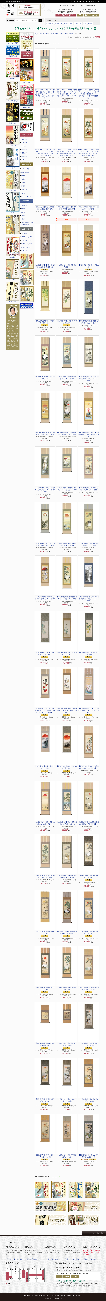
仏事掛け (24, 139)
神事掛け (24, 142)
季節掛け (24, 149)
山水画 (23, 176)
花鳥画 (23, 182)
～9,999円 (24, 233)
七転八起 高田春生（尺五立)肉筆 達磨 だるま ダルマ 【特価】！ (46, 710)
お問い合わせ (95, 1)
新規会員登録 (90, 5)
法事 (84, 23)
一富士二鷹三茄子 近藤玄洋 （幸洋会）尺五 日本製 (89, 379)
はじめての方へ (73, 1)
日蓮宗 (23, 215)
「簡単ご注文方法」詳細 (14, 1259)
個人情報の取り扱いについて (41, 1295)
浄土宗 (23, 208)
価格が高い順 (89, 37)
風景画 (23, 179)
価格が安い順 (79, 37)
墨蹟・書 (24, 189)
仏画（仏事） (25, 169)
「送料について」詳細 (71, 1259)
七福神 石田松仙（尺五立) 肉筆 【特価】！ (89, 710)
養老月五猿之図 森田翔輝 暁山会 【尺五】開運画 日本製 (46, 490)
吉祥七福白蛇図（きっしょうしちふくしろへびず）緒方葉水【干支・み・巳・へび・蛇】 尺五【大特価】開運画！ (88, 94)
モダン (23, 193)
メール (95, 15)
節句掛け (24, 156)
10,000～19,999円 (26, 237)
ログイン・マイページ (69, 5)
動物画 (23, 186)
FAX (80, 15)
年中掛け (24, 146)
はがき (87, 15)
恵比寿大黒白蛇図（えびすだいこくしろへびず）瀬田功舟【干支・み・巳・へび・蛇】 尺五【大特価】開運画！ (45, 94)
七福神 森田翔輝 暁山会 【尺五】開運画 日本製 (88, 434)
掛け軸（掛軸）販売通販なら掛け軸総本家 (46, 34)
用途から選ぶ (63, 34)
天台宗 (23, 219)
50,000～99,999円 (26, 247)
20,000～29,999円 (26, 240)
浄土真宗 (24, 205)
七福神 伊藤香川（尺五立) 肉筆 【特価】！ (67, 710)
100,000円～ (25, 250)
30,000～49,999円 (26, 244)
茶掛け (23, 160)
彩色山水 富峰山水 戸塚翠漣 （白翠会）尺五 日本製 (88, 599)
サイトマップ (77, 1295)
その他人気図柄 (26, 196)
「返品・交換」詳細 (89, 1259)
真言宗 (23, 212)
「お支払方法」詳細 (51, 1259)
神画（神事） (25, 172)
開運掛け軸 (58, 23)
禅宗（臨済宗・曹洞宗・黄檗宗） (27, 223)
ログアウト (81, 5)
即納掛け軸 (49, 23)
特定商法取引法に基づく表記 (62, 1295)
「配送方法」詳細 (31, 1259)
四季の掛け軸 (68, 23)
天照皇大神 (77, 23)
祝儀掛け (24, 153)
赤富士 (90, 23)
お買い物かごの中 (67, 15)
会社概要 (84, 1)
